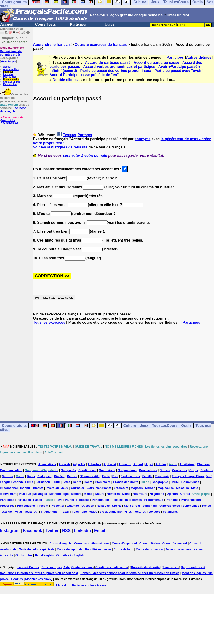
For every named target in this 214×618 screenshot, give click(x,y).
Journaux (77, 488)
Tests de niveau (11, 511)
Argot (149, 464)
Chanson (203, 464)
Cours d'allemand (174, 543)
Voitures (140, 511)
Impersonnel (9, 488)
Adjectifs (79, 464)
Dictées (59, 476)
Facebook (32, 530)
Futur (56, 482)
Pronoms (172, 499)
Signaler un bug (11, 82)
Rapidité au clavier (98, 549)
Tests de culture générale (36, 549)
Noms (126, 494)
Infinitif (25, 488)
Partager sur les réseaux (89, 585)
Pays (59, 499)
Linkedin (82, 530)
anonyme (142, 139)
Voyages (154, 511)
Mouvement (8, 494)
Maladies (182, 488)
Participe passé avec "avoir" (178, 71)
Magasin (137, 488)
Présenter (57, 505)
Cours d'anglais (61, 543)
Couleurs (206, 470)
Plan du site (9, 77)
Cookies (17, 579)
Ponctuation (100, 499)
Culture (129, 425)
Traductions (49, 511)
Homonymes (190, 482)
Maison (150, 488)
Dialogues (44, 476)
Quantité (73, 505)
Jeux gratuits (8, 120)
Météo (88, 494)
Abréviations (47, 464)
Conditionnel (87, 470)
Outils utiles (23, 555)
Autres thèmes (198, 57)
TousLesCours (164, 425)
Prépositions (26, 505)
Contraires (179, 470)
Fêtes (66, 482)
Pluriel (69, 499)
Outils (186, 425)
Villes (128, 511)
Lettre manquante (99, 488)
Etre (115, 476)
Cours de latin (123, 549)
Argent (138, 464)
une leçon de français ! (13, 109)
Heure (175, 482)
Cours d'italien (149, 543)
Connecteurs (148, 470)
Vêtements (170, 511)
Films (29, 482)
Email (99, 530)
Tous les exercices (49, 322)
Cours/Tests (45, 24)
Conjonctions (127, 470)
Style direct (132, 505)
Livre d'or (8, 74)
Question (87, 505)
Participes (175, 57)
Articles (160, 464)
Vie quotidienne (111, 511)
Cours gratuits (14, 425)
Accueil (6, 24)
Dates (31, 476)
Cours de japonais (70, 549)
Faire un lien (10, 84)
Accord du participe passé (107, 62)
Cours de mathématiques (92, 543)
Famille (147, 476)
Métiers (76, 494)
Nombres (113, 494)
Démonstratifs (89, 476)
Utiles (110, 24)
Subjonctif (149, 505)
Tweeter (69, 135)
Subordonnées (169, 505)
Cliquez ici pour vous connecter (14, 40)
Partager (85, 135)
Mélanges (40, 494)
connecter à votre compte (85, 156)
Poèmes (136, 499)
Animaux (125, 464)
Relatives (103, 505)
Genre (77, 482)
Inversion (52, 488)
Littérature (121, 488)
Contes (165, 470)
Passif (37, 499)
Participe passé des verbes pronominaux (115, 71)
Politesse (82, 499)
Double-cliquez (66, 80)
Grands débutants (125, 482)
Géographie (160, 482)
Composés (68, 470)
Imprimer (8, 72)
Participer (78, 24)
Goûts (88, 482)
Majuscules (166, 488)
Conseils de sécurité (145, 567)
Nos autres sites (9, 123)
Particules (24, 499)
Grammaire (102, 482)
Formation (43, 482)
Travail (64, 511)
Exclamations (130, 476)
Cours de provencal (149, 549)
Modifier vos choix (38, 579)
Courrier (7, 476)
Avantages (8, 61)
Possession (120, 499)
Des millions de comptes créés (12, 51)
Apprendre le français (52, 44)
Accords (64, 464)
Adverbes (94, 464)
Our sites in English (70, 555)
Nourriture (140, 494)
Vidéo (93, 511)
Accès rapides (11, 69)
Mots (194, 488)
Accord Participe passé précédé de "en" (84, 75)
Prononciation (191, 499)
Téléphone (79, 511)
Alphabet (110, 464)
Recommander (11, 79)
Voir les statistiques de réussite (60, 147)
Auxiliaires (187, 464)
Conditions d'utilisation (111, 567)
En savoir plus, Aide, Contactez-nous (67, 567)
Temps (206, 505)
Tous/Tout (31, 511)
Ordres (185, 494)
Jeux (144, 425)
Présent (42, 505)
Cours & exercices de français (101, 44)
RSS (66, 530)
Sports (116, 505)
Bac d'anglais (44, 555)
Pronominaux (153, 499)
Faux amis (162, 476)
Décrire (72, 476)
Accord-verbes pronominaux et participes (119, 67)
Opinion (172, 494)
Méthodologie (59, 494)
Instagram (10, 530)
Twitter (52, 530)
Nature (99, 494)
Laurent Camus (28, 567)
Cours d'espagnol (124, 543)
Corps (193, 470)
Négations (157, 494)
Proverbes (7, 505)
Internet (37, 488)
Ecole (106, 476)
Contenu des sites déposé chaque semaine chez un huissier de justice (129, 573)
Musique (25, 494)
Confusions (107, 470)
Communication (11, 470)
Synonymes (191, 505)
